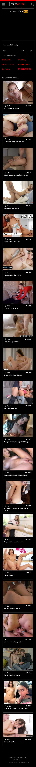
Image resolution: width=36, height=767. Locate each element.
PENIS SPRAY (22, 60)
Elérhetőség (18, 759)
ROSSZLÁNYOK (6, 60)
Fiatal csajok (18, 96)
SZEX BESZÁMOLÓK (24, 64)
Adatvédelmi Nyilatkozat (18, 758)
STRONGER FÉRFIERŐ (24, 69)
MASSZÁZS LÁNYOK (8, 64)
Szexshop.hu (6, 69)
